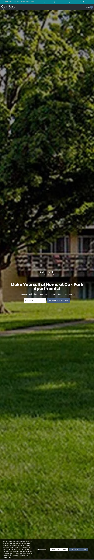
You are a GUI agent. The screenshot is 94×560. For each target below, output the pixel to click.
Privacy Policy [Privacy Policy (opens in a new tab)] (23, 557)
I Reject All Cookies (58, 549)
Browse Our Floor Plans (58, 302)
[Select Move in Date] (33, 301)
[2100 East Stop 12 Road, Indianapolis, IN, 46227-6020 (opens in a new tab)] (20, 2)
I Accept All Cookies (78, 549)
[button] (48, 2)
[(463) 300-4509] (84, 2)
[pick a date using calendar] (44, 301)
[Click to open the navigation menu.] (89, 7)
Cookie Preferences (40, 549)
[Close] (90, 549)
